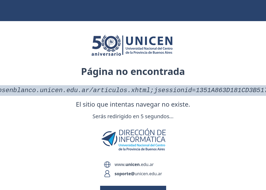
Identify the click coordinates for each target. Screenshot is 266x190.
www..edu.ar (134, 164)
